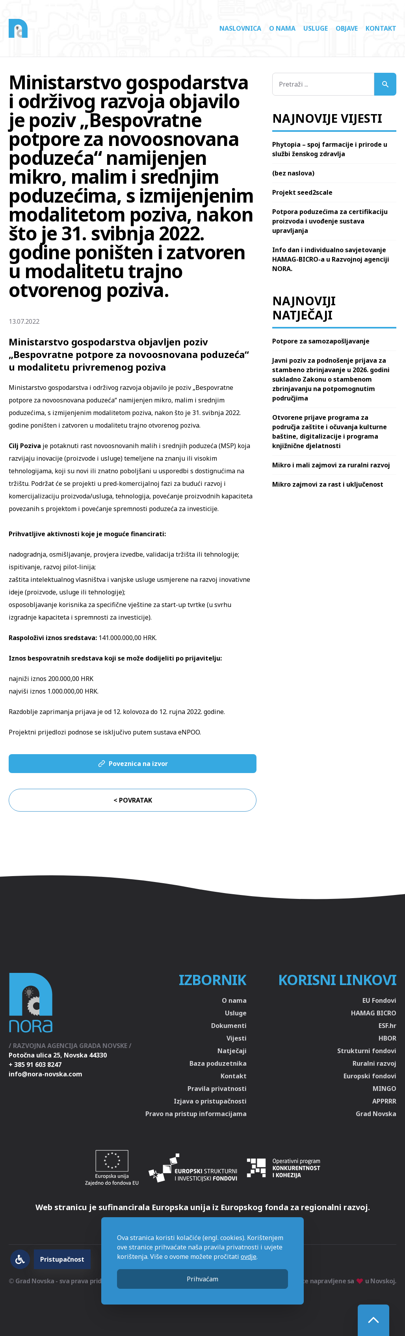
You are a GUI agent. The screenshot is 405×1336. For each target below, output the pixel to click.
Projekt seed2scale (302, 192)
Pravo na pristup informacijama (196, 1113)
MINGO (384, 1088)
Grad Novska (376, 1113)
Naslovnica (240, 28)
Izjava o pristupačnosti (210, 1101)
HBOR (387, 1038)
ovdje (248, 1256)
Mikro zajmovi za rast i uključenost (327, 484)
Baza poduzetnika (218, 1063)
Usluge (315, 28)
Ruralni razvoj (374, 1063)
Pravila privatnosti (217, 1088)
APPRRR (384, 1101)
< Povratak (132, 800)
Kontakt (381, 28)
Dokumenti (229, 1025)
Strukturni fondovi (366, 1050)
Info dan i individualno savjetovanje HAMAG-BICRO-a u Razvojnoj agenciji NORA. (330, 259)
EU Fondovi (379, 1000)
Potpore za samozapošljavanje (321, 341)
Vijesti (237, 1038)
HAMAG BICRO (373, 1013)
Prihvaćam (202, 1279)
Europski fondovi (370, 1076)
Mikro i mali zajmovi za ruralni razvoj (331, 465)
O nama (282, 28)
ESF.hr (387, 1025)
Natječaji (232, 1050)
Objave (347, 28)
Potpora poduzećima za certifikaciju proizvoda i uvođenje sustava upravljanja (330, 221)
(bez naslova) (293, 173)
